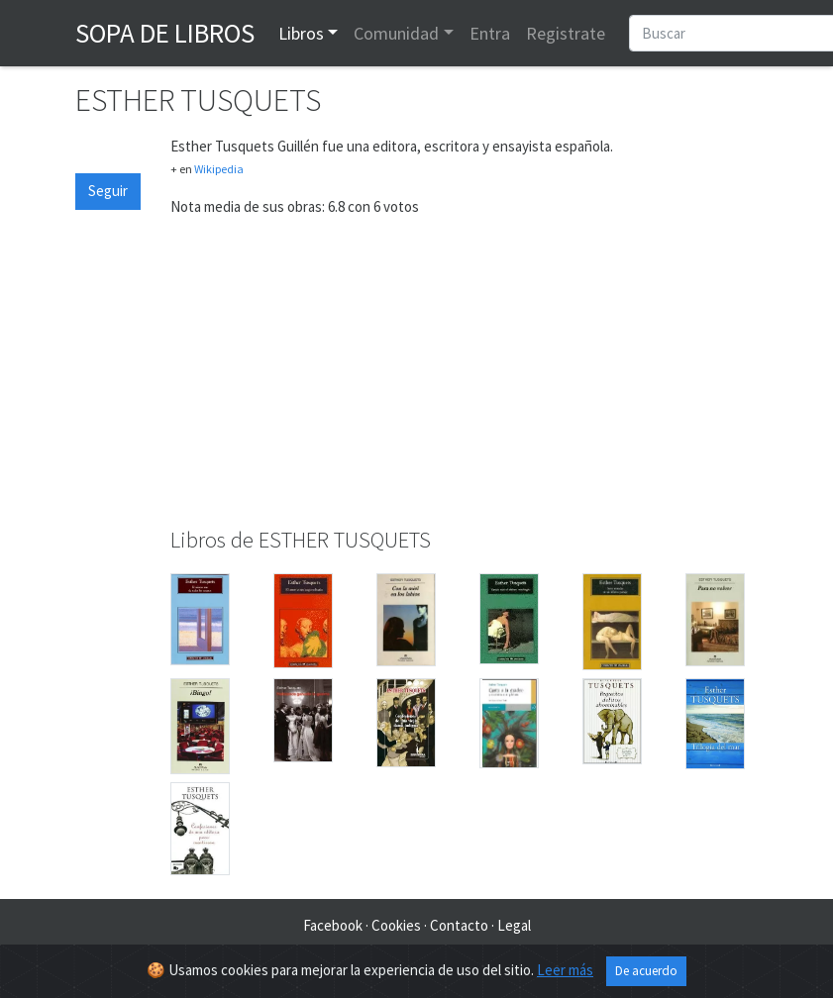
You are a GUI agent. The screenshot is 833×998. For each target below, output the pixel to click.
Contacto (459, 925)
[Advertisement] (464, 372)
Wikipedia (219, 168)
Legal (514, 925)
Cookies (396, 925)
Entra (489, 33)
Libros (301, 33)
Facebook (333, 925)
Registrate (565, 33)
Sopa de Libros (165, 33)
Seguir (108, 190)
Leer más (565, 969)
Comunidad (396, 33)
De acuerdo (646, 970)
